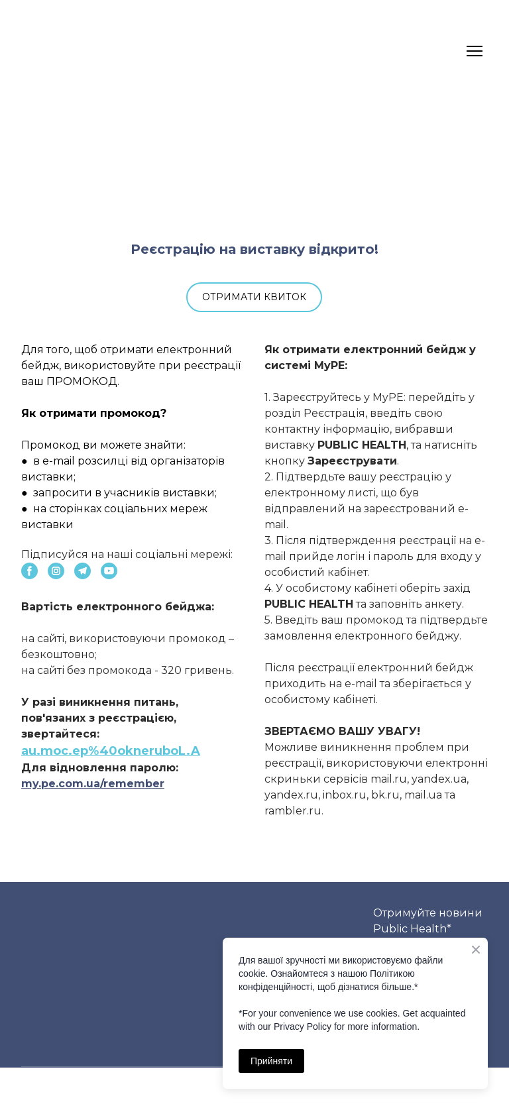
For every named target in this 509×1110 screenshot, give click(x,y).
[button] (254, 297)
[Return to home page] (46, 51)
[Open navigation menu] (474, 51)
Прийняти (271, 1061)
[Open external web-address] (254, 170)
